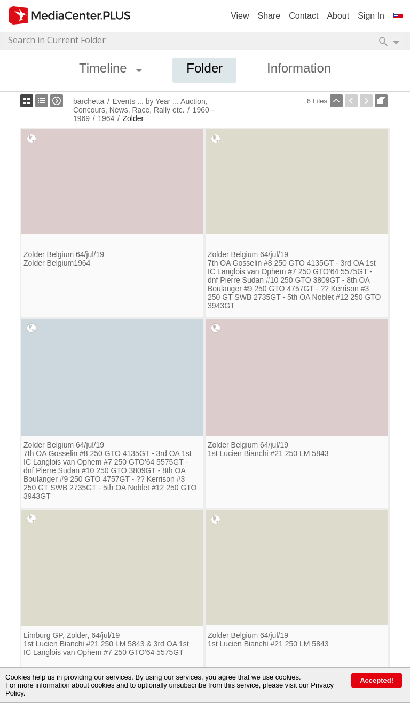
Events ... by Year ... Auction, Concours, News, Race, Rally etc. (140, 105)
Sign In (371, 15)
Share (269, 15)
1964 (106, 118)
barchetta (88, 101)
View (240, 15)
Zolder (133, 118)
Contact (303, 15)
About (338, 15)
